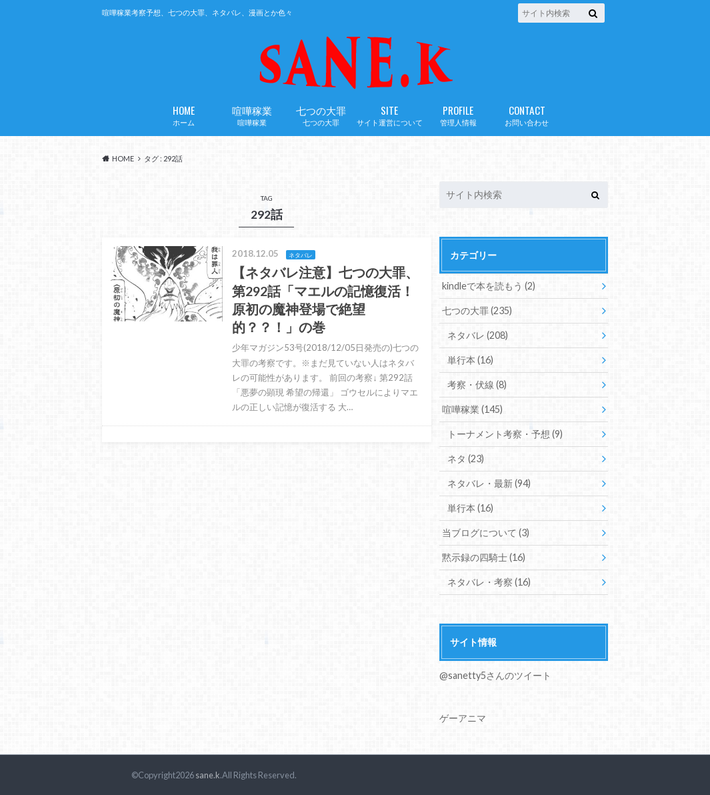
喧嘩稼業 (252, 114)
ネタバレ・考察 (489, 582)
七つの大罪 (321, 114)
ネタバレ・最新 (489, 483)
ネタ (465, 458)
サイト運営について (389, 114)
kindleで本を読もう (488, 285)
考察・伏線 (477, 384)
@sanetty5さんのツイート (495, 675)
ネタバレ (477, 335)
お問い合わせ (527, 114)
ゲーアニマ (462, 718)
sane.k (207, 775)
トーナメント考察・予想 (505, 434)
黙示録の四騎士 (483, 557)
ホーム (183, 114)
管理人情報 (458, 114)
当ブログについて (485, 532)
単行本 (470, 359)
